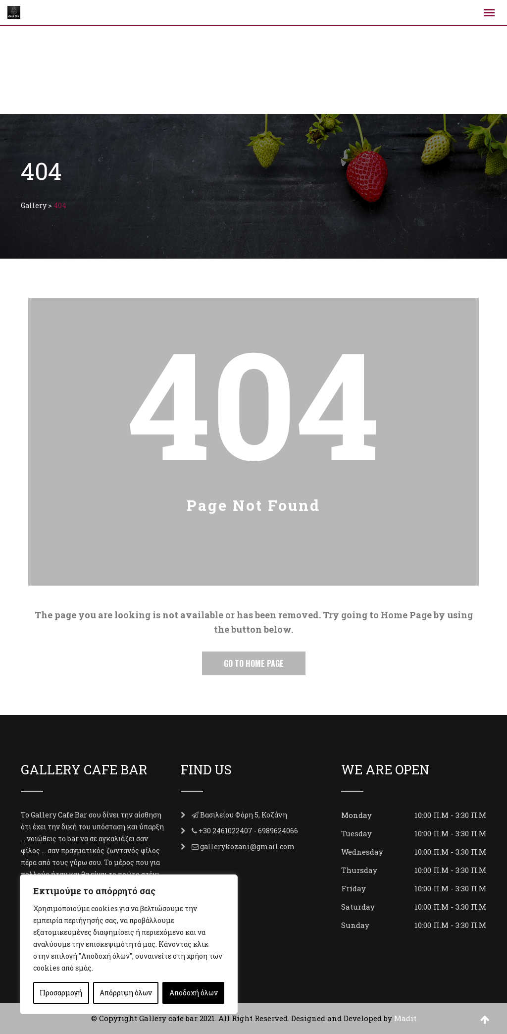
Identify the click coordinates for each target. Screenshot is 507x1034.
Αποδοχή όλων (193, 992)
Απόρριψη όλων (126, 992)
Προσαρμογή (61, 992)
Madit (405, 1018)
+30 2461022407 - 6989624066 (248, 830)
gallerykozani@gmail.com (247, 846)
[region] (129, 944)
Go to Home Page (254, 663)
